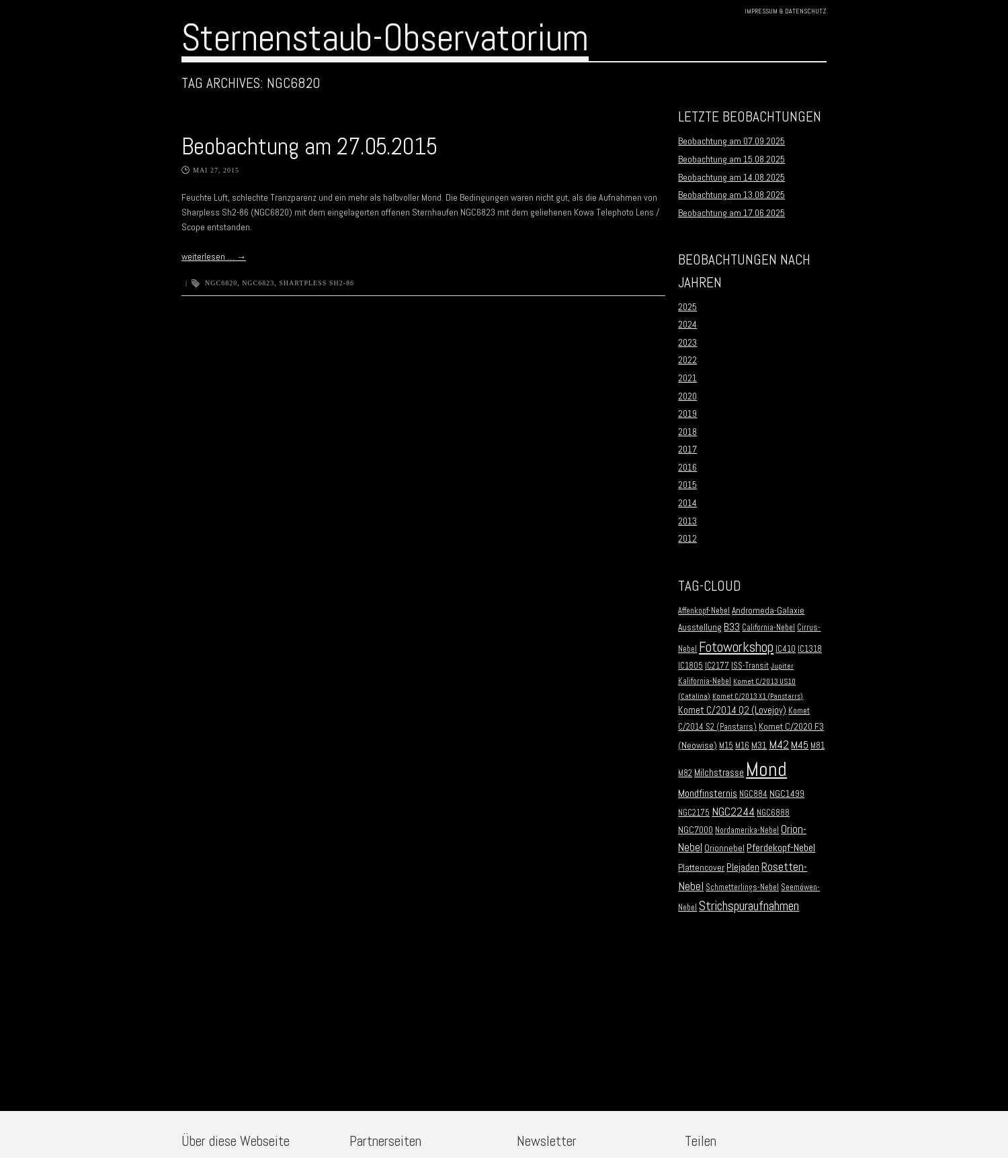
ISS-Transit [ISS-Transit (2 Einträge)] (750, 666)
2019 (687, 413)
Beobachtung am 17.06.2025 (731, 213)
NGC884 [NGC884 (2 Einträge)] (753, 794)
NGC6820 (221, 283)
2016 (687, 467)
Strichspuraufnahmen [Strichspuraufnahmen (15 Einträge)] (749, 906)
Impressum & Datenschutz (786, 11)
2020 (687, 396)
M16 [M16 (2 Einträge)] (742, 745)
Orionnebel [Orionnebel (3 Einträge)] (724, 848)
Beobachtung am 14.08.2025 (731, 177)
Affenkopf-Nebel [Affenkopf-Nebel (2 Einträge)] (704, 611)
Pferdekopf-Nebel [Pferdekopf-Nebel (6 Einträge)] (781, 847)
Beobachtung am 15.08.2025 (731, 159)
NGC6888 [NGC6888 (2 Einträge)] (773, 813)
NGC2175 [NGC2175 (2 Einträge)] (694, 813)
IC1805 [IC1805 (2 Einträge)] (690, 666)
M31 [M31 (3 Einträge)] (759, 745)
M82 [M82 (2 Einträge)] (685, 773)
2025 (687, 307)
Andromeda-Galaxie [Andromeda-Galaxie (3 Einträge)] (768, 610)
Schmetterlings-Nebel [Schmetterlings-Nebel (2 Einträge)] (742, 887)
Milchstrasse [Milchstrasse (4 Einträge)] (719, 773)
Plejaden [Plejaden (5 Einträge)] (742, 867)
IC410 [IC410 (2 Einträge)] (785, 649)
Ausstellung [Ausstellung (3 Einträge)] (700, 627)
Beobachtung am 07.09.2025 (731, 141)
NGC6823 (258, 283)
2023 (687, 342)
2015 (687, 485)
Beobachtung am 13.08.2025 (731, 195)
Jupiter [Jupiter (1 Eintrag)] (782, 666)
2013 (687, 521)
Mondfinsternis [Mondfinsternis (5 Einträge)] (707, 793)
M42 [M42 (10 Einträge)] (779, 744)
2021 (687, 378)
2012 (687, 538)
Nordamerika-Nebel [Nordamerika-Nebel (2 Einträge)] (747, 830)
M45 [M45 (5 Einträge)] (799, 745)
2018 (687, 432)
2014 (687, 503)
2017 (687, 449)
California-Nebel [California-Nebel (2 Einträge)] (768, 627)
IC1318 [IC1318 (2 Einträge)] (810, 649)
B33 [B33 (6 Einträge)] (732, 627)
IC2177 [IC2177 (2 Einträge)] (717, 666)
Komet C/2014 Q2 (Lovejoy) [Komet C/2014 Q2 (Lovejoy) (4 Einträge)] (732, 710)
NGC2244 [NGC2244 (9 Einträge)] (733, 811)
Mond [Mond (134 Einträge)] (766, 769)
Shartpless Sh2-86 (316, 283)
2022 (687, 360)
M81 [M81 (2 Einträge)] (817, 745)
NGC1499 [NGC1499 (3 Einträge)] (786, 794)
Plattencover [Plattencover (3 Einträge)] (701, 867)
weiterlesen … (213, 256)
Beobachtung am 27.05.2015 (309, 146)
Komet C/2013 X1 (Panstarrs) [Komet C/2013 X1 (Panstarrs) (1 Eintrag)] (757, 696)
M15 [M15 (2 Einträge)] (726, 745)
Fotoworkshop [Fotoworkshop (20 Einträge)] (736, 647)
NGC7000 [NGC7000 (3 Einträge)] (695, 830)
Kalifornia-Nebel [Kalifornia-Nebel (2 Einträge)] (704, 681)
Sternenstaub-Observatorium (385, 37)
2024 (687, 324)
